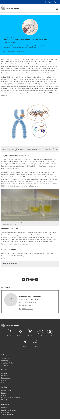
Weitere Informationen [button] (10, 262)
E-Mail (3, 257)
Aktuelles (11, 13)
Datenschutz (5, 374)
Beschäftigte (5, 359)
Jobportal (4, 394)
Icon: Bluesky (30, 330)
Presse (3, 392)
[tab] (30, 262)
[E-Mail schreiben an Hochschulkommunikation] (26, 308)
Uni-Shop (4, 398)
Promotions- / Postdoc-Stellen (10, 396)
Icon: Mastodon (40, 330)
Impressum (4, 372)
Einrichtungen (5, 411)
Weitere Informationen (29, 301)
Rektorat (4, 406)
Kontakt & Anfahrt (6, 389)
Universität (5, 13)
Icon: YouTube (50, 330)
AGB (2, 381)
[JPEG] (30, 121)
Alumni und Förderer (7, 362)
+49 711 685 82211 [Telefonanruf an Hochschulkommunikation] (28, 304)
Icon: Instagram (20, 330)
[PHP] (28, 278)
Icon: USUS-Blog (34, 341)
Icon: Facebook (10, 330)
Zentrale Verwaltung (7, 413)
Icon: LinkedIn (24, 341)
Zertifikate (4, 379)
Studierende (5, 357)
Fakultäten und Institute (8, 409)
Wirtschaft (4, 364)
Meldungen (17, 13)
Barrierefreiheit (5, 377)
